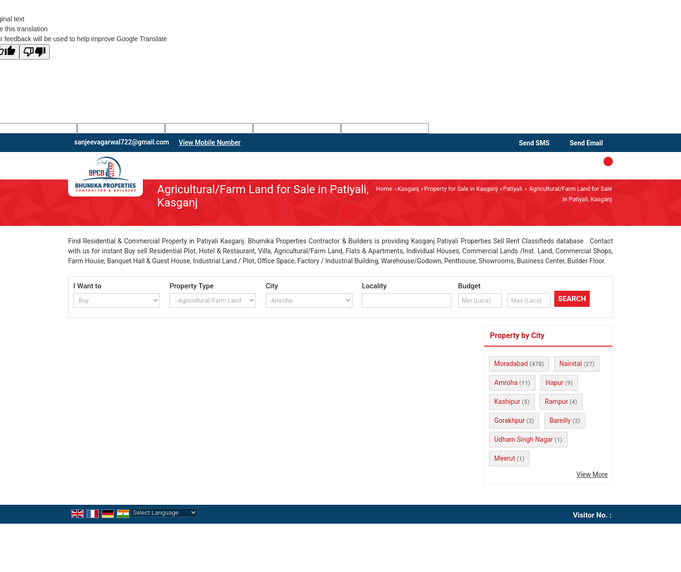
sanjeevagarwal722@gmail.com (121, 142)
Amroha (505, 382)
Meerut (504, 458)
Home (384, 188)
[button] (210, 142)
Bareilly (560, 420)
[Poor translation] (34, 52)
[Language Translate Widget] (164, 512)
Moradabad (511, 363)
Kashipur (507, 401)
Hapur (555, 382)
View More (592, 474)
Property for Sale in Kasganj (461, 188)
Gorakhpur (509, 420)
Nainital (570, 363)
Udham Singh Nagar (523, 439)
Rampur (556, 401)
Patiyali (513, 188)
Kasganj (408, 188)
